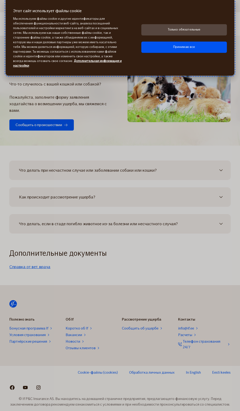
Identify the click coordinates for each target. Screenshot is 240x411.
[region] (120, 38)
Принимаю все (184, 47)
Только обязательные (184, 29)
